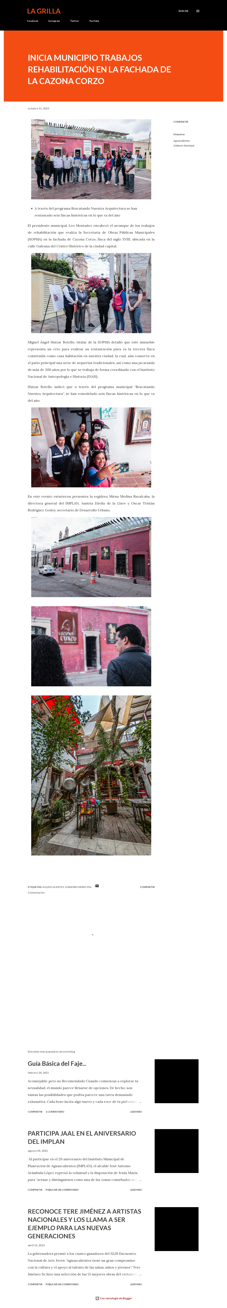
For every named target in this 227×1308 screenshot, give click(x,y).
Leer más (136, 1111)
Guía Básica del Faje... (57, 1063)
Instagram (54, 20)
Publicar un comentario (62, 1189)
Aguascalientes (182, 140)
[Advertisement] (86, 1007)
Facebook (32, 20)
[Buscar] (183, 11)
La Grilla (44, 11)
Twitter (74, 20)
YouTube (94, 20)
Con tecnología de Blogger (113, 1298)
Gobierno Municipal (184, 145)
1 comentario (55, 1111)
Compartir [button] (181, 121)
